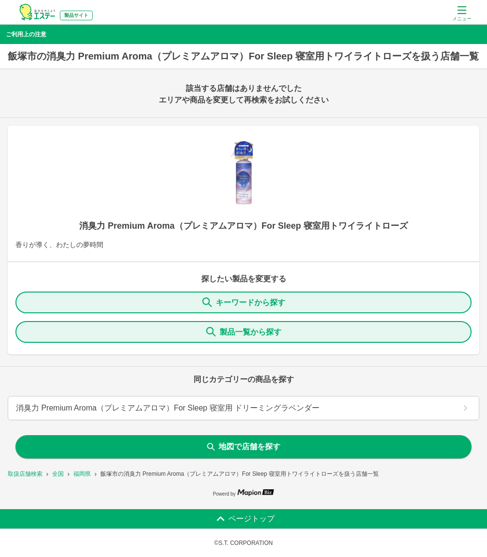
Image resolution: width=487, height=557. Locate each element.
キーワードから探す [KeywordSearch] (243, 302)
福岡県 (82, 473)
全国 (58, 473)
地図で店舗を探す (243, 446)
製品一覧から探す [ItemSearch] (243, 332)
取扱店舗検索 (25, 473)
